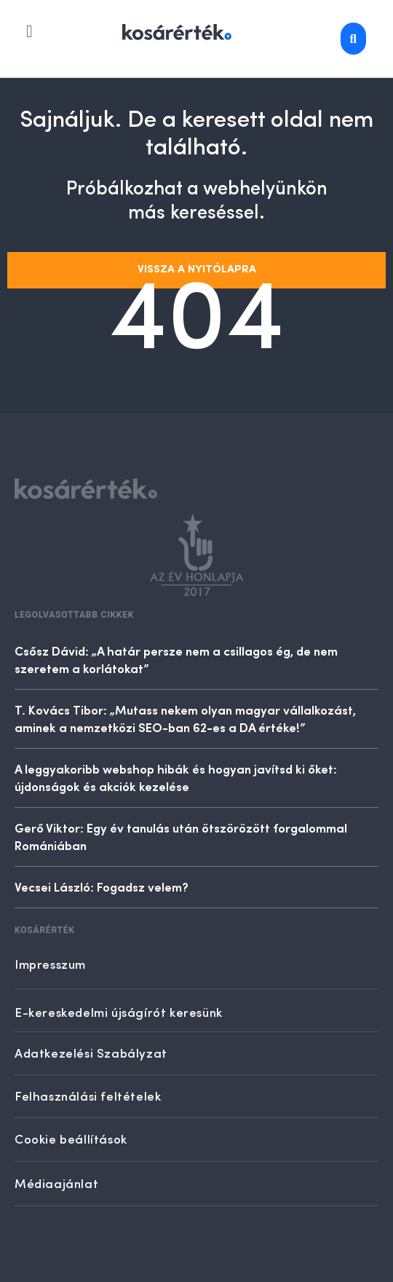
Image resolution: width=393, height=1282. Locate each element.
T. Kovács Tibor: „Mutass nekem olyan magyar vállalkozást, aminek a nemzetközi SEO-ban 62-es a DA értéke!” (185, 718)
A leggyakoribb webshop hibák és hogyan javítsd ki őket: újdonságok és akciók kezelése (176, 777)
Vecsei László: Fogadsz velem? (101, 886)
